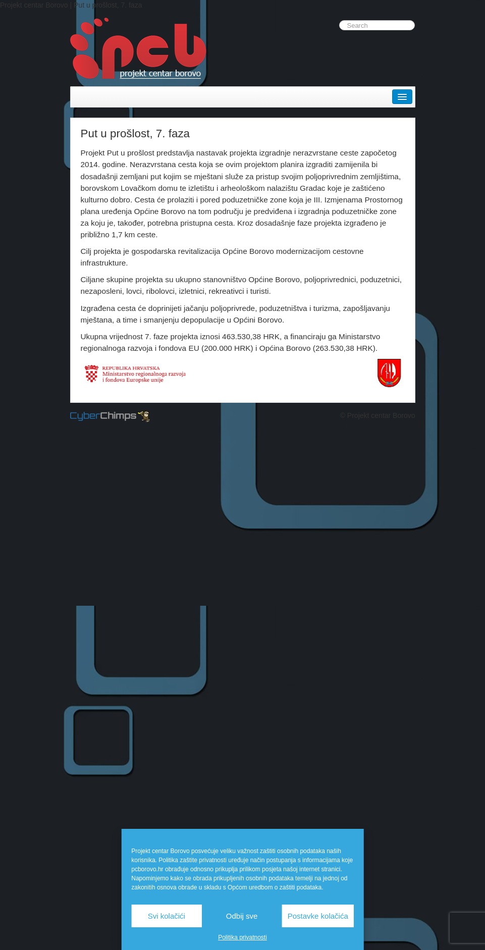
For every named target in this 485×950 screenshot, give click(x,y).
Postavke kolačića (318, 916)
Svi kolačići (166, 916)
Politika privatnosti (242, 937)
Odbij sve (242, 916)
